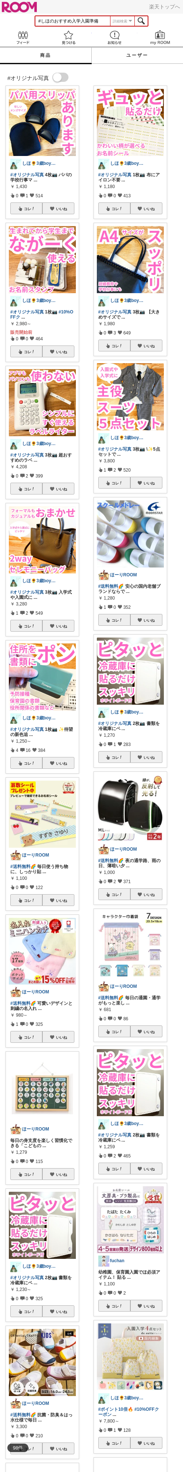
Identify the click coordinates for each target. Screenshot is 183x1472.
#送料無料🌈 (23, 866)
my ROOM (160, 37)
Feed (23, 37)
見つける (68, 37)
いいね (61, 209)
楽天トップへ (164, 7)
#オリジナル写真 (27, 174)
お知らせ (114, 37)
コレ (29, 209)
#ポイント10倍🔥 (115, 1409)
